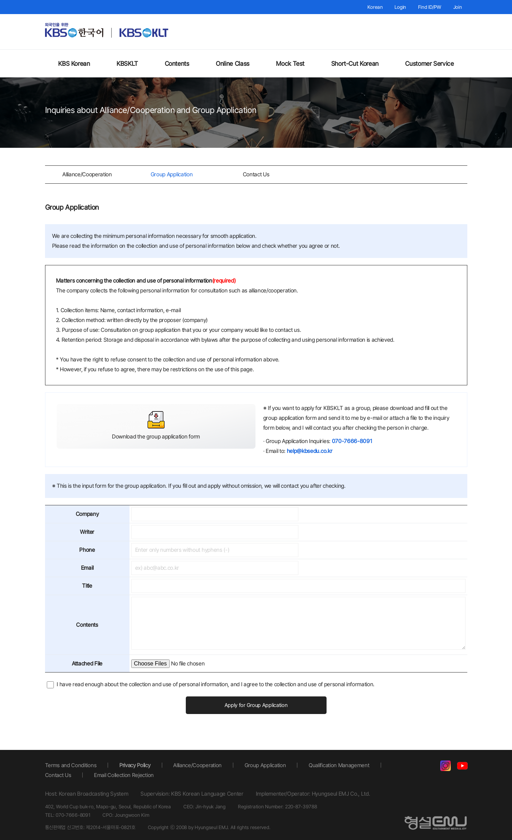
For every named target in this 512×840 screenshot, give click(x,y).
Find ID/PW (429, 7)
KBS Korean (74, 63)
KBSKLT (127, 63)
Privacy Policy (136, 764)
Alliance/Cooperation (87, 174)
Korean (375, 7)
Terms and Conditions (71, 764)
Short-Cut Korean (355, 63)
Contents (177, 63)
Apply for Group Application (256, 705)
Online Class (232, 63)
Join (457, 7)
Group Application (172, 174)
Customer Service (429, 63)
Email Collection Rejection (124, 774)
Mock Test (290, 63)
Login (400, 7)
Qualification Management (343, 764)
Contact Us (256, 174)
